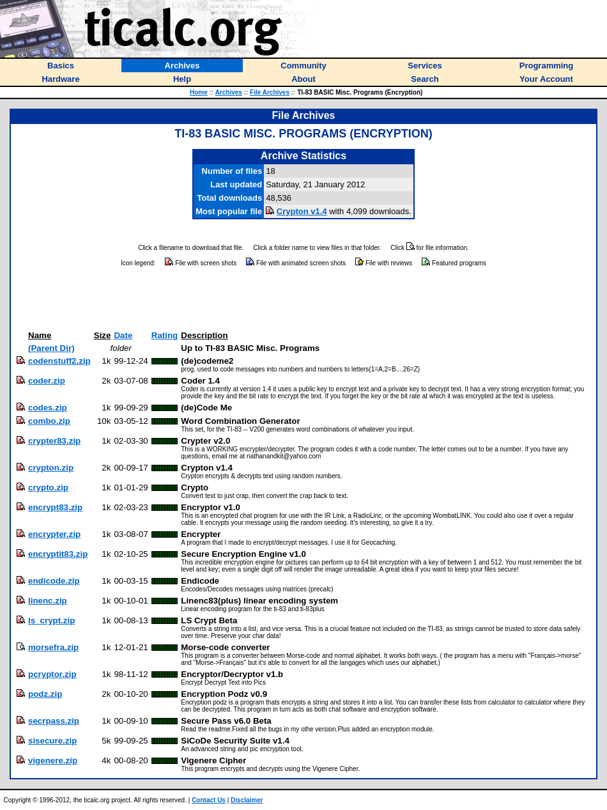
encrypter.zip (54, 534)
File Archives (269, 92)
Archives (228, 92)
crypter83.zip (54, 441)
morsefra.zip (53, 647)
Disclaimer (247, 800)
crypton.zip (50, 467)
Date (123, 335)
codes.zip (47, 407)
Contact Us (209, 800)
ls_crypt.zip (51, 620)
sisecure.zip (52, 740)
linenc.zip (47, 600)
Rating (164, 335)
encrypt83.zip (55, 507)
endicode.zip (54, 581)
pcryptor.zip (52, 674)
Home (199, 92)
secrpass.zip (53, 721)
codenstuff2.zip (59, 361)
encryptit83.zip (58, 554)
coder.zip (46, 381)
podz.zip (45, 694)
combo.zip (49, 421)
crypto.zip (48, 487)
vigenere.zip (52, 760)
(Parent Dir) (51, 348)
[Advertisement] (303, 299)
